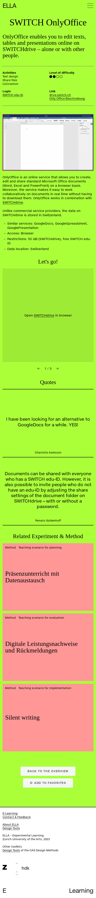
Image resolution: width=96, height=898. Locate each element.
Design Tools (11, 828)
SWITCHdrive (13, 202)
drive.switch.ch (60, 95)
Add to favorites (50, 782)
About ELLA (11, 824)
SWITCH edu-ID (13, 95)
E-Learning (10, 813)
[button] (38, 368)
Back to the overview (48, 771)
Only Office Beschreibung (67, 98)
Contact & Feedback (17, 817)
